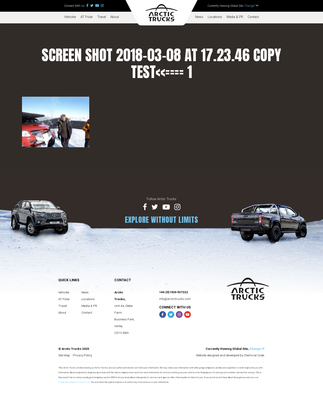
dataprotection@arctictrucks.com (74, 382)
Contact (253, 17)
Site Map (64, 355)
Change (257, 348)
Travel (101, 17)
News (199, 17)
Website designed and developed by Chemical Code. (230, 355)
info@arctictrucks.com (175, 299)
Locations (215, 17)
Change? (251, 5)
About (114, 17)
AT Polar (87, 17)
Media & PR (235, 17)
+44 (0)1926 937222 (173, 292)
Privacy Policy (82, 355)
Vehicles (70, 17)
